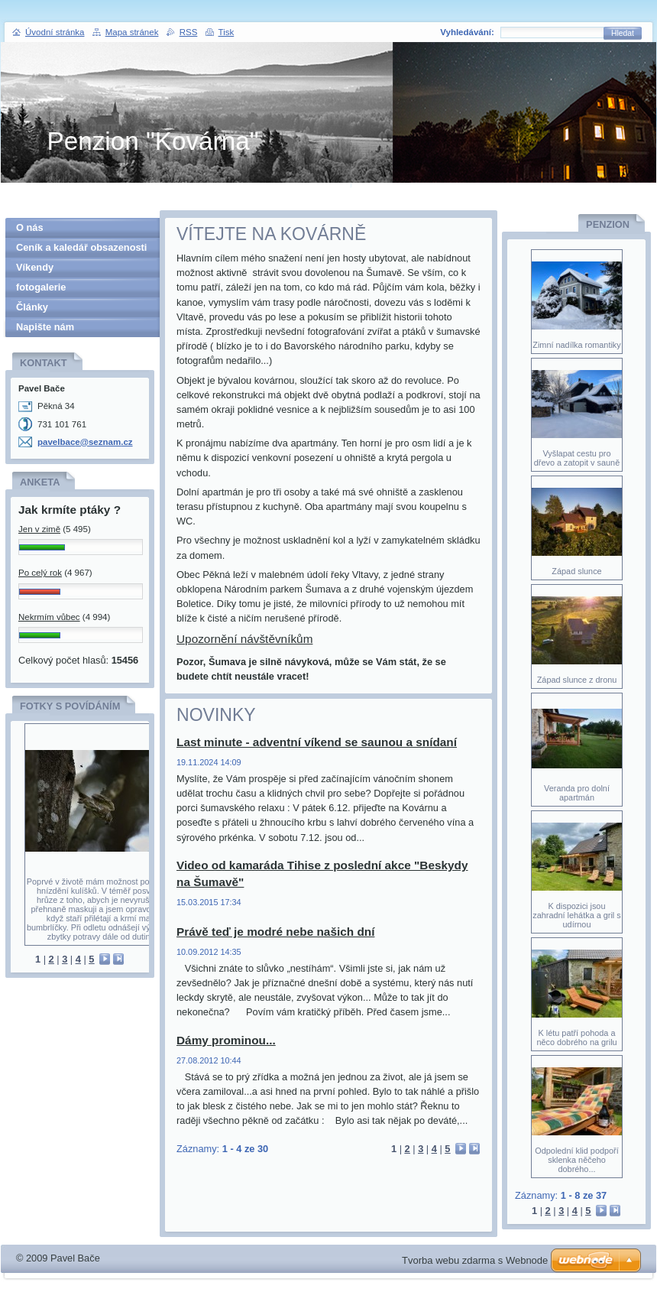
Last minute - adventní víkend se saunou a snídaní (316, 741)
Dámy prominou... (226, 1040)
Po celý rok (40, 572)
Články (32, 307)
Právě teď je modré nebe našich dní (275, 931)
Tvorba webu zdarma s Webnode (475, 1260)
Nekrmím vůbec (49, 617)
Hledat (622, 33)
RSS (189, 32)
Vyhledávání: (467, 32)
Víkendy (34, 267)
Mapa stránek (132, 32)
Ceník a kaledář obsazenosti (81, 247)
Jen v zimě (39, 529)
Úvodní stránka (54, 32)
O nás (30, 227)
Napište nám (45, 327)
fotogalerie (41, 287)
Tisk (226, 32)
